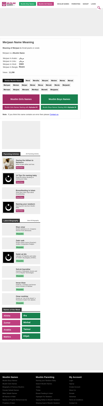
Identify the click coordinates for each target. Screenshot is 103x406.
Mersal (70, 80)
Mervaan (7, 89)
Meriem (54, 80)
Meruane (25, 89)
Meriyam (7, 85)
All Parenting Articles (32, 154)
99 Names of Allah (9, 396)
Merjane (16, 89)
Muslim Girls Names (21, 99)
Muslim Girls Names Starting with (21, 107)
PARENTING (76, 4)
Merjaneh (66, 85)
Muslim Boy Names (28, 4)
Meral (28, 80)
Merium (16, 85)
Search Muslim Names (44, 384)
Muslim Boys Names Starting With (59, 107)
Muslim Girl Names (45, 4)
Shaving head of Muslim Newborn (48, 403)
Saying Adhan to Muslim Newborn (48, 400)
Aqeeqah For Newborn (44, 396)
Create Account (74, 387)
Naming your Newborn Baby (46, 380)
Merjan (24, 85)
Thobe (38, 390)
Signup (71, 384)
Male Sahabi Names (10, 393)
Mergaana (54, 89)
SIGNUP (86, 4)
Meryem (45, 80)
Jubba (38, 387)
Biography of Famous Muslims (13, 387)
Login (71, 380)
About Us (72, 390)
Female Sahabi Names (11, 390)
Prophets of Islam (9, 403)
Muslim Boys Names (59, 99)
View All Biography (33, 220)
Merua (40, 85)
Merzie (57, 85)
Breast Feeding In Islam (44, 393)
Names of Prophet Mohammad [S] (15, 400)
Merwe (32, 85)
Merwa (62, 80)
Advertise (72, 396)
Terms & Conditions (76, 400)
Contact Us (73, 403)
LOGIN (93, 4)
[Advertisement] (51, 24)
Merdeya (35, 89)
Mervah (49, 85)
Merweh (44, 89)
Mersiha (36, 80)
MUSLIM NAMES (63, 4)
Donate (71, 393)
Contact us (54, 114)
